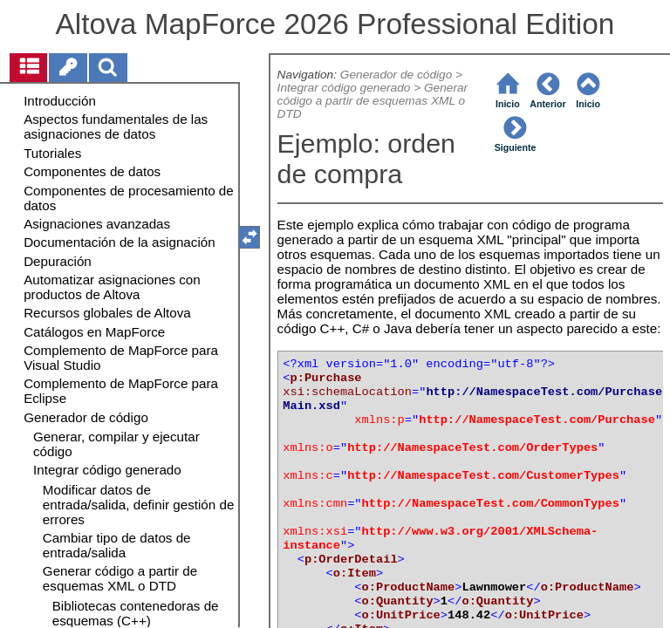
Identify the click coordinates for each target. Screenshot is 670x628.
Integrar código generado (344, 87)
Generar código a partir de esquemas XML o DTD (372, 100)
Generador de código (396, 74)
